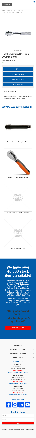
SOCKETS (9, 10)
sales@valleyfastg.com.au (18, 394)
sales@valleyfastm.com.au (18, 383)
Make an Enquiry (19, 74)
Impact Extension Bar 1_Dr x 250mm (18, 142)
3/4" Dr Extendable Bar (18, 248)
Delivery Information (8, 91)
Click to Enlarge (18, 50)
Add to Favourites (18, 79)
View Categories (18, 328)
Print (18, 69)
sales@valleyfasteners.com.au (18, 372)
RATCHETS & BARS (18, 10)
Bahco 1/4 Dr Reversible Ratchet (18, 177)
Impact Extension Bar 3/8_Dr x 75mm (18, 212)
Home (3, 10)
